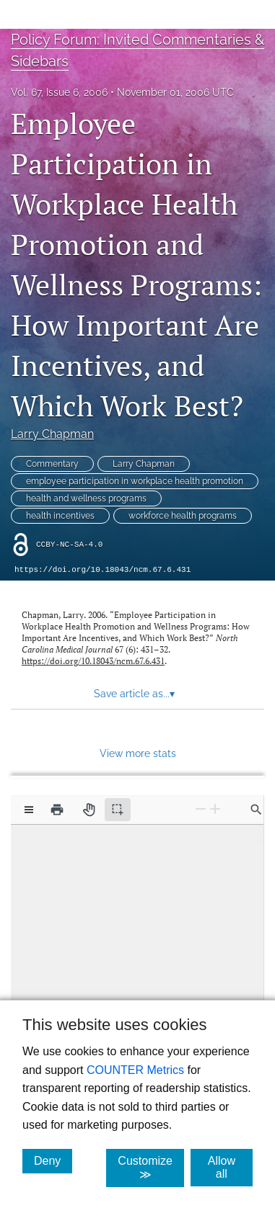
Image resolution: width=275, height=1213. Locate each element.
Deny (53, 1160)
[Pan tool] (89, 809)
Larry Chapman (52, 434)
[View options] (29, 809)
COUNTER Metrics (135, 1070)
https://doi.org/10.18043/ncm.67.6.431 (102, 569)
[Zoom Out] (200, 809)
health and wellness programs (86, 498)
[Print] (57, 809)
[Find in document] (256, 809)
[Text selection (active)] (118, 809)
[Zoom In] (215, 809)
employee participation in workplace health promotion (134, 481)
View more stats (138, 753)
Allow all (230, 1167)
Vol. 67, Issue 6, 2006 (59, 92)
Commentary (52, 464)
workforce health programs (182, 516)
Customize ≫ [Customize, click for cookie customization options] (151, 1168)
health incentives (60, 516)
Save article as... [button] (134, 693)
